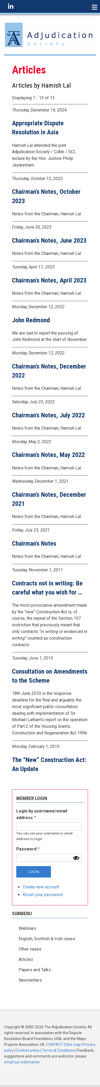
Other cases (30, 949)
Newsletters (30, 980)
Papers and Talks (35, 969)
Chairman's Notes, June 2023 (49, 240)
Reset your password (43, 894)
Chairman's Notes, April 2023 (49, 280)
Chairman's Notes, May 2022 (48, 455)
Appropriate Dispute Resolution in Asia (38, 127)
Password (26, 848)
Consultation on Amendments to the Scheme (49, 676)
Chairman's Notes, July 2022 (48, 415)
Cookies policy (28, 1050)
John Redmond (31, 320)
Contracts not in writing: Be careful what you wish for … (47, 588)
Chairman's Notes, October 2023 (46, 196)
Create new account (41, 886)
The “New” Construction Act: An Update (49, 764)
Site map (73, 1044)
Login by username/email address (41, 814)
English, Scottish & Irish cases (47, 938)
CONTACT (54, 1044)
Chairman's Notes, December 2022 (49, 371)
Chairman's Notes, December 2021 (49, 499)
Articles (26, 959)
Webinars (27, 928)
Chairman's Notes (34, 543)
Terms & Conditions (58, 1050)
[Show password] (76, 858)
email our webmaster (22, 1062)
